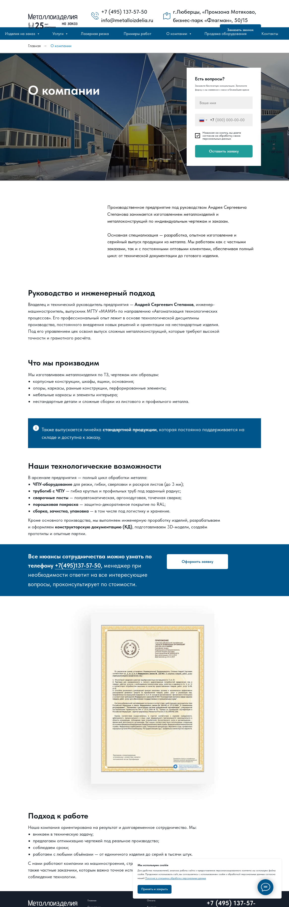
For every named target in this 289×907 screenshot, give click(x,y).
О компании (177, 33)
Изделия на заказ (20, 33)
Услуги (58, 33)
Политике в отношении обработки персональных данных (175, 878)
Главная (34, 45)
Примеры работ (137, 33)
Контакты (269, 33)
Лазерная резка (95, 33)
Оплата (151, 900)
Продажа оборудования (225, 33)
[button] (197, 561)
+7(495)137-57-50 (78, 565)
